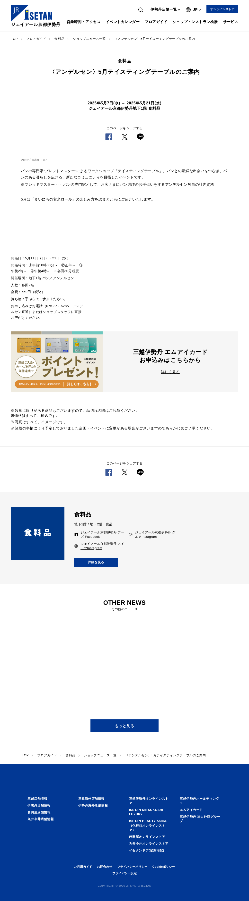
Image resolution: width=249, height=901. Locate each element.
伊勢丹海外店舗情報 (93, 805)
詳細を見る (96, 562)
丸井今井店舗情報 (40, 819)
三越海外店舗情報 (91, 798)
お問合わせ (104, 866)
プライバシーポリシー (132, 866)
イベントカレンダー (123, 22)
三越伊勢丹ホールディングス (199, 801)
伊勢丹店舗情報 (39, 805)
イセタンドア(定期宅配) (146, 850)
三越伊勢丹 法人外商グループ (200, 819)
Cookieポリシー (163, 866)
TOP (14, 39)
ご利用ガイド (83, 866)
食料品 (59, 39)
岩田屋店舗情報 (39, 812)
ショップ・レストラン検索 (195, 22)
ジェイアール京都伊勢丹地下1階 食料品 (124, 108)
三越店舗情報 (37, 798)
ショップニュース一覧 (89, 39)
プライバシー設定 (124, 873)
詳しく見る (170, 372)
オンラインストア (222, 9)
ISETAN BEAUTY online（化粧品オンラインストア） (148, 825)
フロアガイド (156, 22)
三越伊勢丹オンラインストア (149, 801)
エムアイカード (191, 810)
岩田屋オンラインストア (147, 837)
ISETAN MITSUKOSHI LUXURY (146, 812)
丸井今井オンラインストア (149, 843)
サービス (230, 22)
